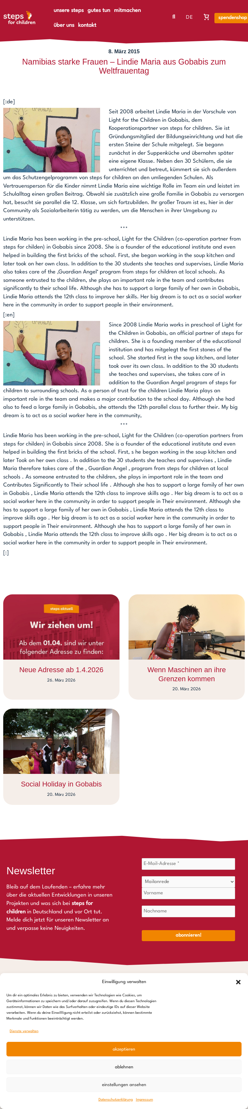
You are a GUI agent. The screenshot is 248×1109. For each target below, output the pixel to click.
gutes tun (99, 10)
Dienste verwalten (24, 1031)
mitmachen (127, 10)
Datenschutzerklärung (115, 1100)
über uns (64, 25)
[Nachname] (188, 911)
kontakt (87, 25)
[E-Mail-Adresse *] (188, 864)
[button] (238, 982)
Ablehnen (124, 1067)
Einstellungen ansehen (124, 1085)
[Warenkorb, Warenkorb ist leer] (206, 17)
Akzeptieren (124, 1049)
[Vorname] (188, 893)
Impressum (144, 1100)
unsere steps (69, 10)
